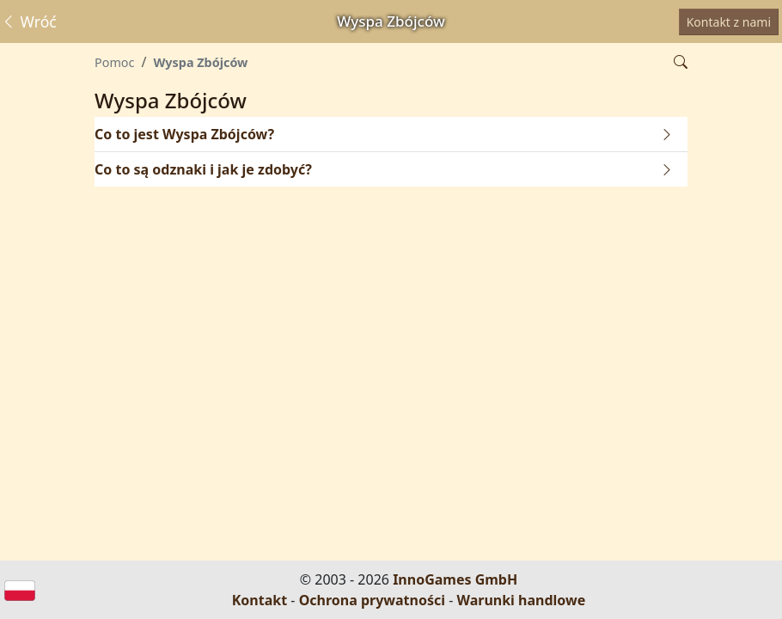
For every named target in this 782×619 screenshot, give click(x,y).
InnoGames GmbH (455, 579)
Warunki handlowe (521, 600)
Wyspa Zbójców (200, 62)
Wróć (29, 21)
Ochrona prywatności (372, 600)
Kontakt (259, 600)
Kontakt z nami (729, 22)
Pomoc (114, 62)
